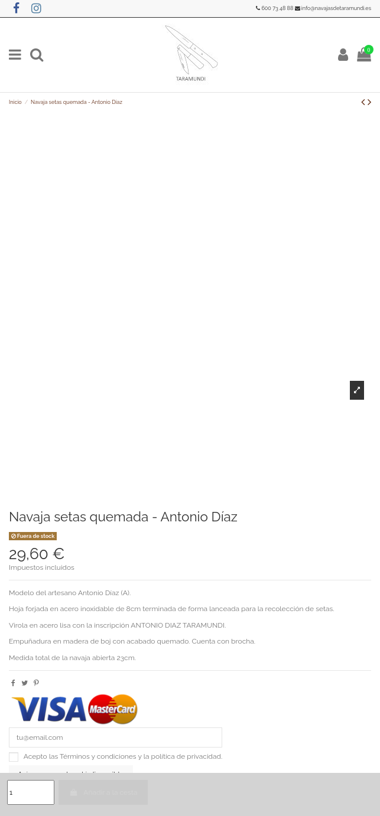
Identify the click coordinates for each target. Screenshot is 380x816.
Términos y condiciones (98, 756)
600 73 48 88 (277, 8)
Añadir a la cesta (103, 792)
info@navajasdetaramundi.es (336, 8)
